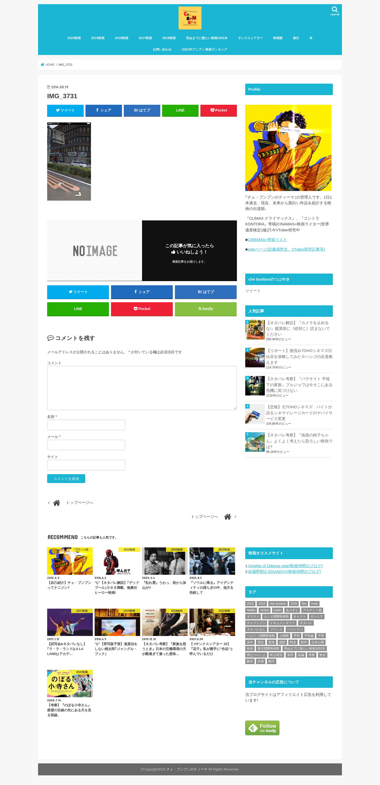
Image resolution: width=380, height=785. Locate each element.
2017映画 (145, 38)
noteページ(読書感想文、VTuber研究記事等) (286, 251)
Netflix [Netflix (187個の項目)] (251, 611)
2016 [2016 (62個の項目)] (261, 605)
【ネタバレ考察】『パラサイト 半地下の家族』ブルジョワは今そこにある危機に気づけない (299, 386)
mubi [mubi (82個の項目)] (314, 605)
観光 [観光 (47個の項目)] (323, 656)
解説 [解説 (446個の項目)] (250, 662)
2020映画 (74, 38)
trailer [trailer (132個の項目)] (277, 611)
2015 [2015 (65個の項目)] (250, 605)
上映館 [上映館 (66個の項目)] (284, 637)
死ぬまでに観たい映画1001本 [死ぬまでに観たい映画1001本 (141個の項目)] (305, 650)
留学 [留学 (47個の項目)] (290, 656)
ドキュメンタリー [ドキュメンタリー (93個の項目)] (282, 624)
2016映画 (169, 38)
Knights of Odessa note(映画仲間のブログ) (285, 567)
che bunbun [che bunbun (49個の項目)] (278, 605)
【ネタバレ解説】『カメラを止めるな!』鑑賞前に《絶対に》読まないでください (298, 330)
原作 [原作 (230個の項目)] (250, 643)
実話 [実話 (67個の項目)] (261, 643)
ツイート (253, 292)
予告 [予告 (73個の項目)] (296, 637)
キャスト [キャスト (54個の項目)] (299, 618)
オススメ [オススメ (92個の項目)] (253, 618)
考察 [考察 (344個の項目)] (312, 656)
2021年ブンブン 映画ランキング (204, 50)
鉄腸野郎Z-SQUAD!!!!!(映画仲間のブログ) (284, 573)
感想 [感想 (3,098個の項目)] (282, 643)
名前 (52, 417)
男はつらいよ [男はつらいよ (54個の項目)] (256, 656)
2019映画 (98, 38)
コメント (54, 363)
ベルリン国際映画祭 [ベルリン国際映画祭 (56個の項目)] (261, 637)
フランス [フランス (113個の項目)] (276, 630)
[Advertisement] (284, 502)
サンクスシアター (250, 38)
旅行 (296, 38)
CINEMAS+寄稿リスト (267, 241)
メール (53, 437)
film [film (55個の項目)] (304, 605)
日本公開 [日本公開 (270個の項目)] (317, 643)
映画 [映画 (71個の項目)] (250, 650)
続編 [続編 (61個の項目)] (301, 656)
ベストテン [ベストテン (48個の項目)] (295, 630)
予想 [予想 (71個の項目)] (321, 637)
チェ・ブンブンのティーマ (187, 770)
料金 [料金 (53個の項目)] (293, 643)
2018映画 (121, 38)
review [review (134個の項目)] (264, 611)
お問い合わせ (162, 50)
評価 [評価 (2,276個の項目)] (261, 662)
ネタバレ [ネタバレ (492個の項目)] (306, 624)
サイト (52, 457)
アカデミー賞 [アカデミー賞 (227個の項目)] (312, 611)
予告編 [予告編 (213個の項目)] (309, 637)
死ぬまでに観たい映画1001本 (207, 38)
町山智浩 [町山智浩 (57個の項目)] (276, 656)
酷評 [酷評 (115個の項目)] (271, 662)
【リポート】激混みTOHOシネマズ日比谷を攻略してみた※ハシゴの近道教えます (299, 358)
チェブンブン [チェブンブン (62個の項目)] (256, 624)
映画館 (278, 38)
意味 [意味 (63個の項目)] (271, 643)
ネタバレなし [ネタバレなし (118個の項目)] (256, 630)
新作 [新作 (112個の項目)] (304, 643)
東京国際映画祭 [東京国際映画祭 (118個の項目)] (268, 650)
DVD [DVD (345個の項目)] (294, 605)
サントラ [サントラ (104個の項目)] (316, 618)
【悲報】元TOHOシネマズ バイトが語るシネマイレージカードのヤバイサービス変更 (299, 414)
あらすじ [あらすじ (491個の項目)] (292, 611)
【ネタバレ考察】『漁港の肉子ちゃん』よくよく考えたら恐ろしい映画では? (299, 442)
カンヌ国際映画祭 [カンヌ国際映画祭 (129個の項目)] (276, 618)
